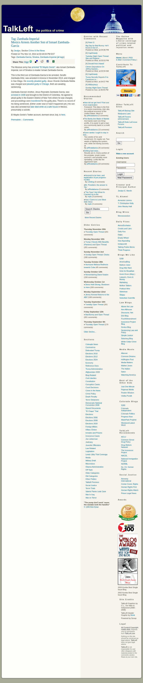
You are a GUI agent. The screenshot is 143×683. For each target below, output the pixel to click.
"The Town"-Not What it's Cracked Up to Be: (94, 193)
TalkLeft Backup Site (126, 111)
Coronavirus (90, 347)
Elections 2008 (91, 420)
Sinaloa (35, 57)
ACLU (123, 437)
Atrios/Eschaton (124, 225)
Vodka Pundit (126, 396)
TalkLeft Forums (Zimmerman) (124, 118)
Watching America (128, 375)
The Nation (125, 369)
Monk (132, 615)
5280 (121, 259)
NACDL (124, 456)
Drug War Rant (125, 268)
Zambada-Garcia (23, 57)
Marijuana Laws (124, 114)
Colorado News (92, 344)
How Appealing (124, 241)
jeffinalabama (92, 116)
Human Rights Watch (129, 490)
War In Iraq (90, 495)
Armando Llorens (125, 200)
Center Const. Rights (129, 484)
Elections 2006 (91, 417)
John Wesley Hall (125, 206)
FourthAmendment (128, 319)
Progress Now (127, 417)
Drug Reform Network (126, 446)
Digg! (26, 62)
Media (88, 458)
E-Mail (118, 60)
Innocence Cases (93, 436)
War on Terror (91, 498)
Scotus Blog (126, 327)
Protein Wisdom (127, 393)
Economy (89, 363)
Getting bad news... (92, 151)
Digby (120, 235)
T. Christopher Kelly (126, 203)
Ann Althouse (126, 309)
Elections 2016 (91, 354)
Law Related (91, 448)
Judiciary (89, 442)
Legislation (90, 451)
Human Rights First (129, 487)
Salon (123, 372)
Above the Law (127, 306)
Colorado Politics (128, 414)
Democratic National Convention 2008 (94, 404)
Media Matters (127, 362)
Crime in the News (37, 51)
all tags (60, 57)
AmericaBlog (124, 262)
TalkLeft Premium (125, 127)
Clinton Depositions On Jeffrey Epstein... (95, 68)
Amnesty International (126, 480)
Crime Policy (91, 394)
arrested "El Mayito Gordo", (44, 67)
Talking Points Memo (126, 247)
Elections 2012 (91, 357)
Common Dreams (128, 356)
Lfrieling (91, 182)
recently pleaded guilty (36, 81)
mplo (90, 197)
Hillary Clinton (91, 430)
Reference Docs (92, 366)
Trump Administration (94, 369)
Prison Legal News (128, 493)
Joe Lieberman (92, 439)
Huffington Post (127, 359)
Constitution (90, 381)
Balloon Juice (124, 265)
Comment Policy (129, 60)
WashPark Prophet (128, 420)
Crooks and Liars (125, 229)
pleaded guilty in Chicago (38, 84)
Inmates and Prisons (94, 433)
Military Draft (91, 461)
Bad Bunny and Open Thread (97, 315)
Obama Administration (94, 467)
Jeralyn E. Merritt (125, 191)
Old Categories (92, 476)
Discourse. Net (127, 313)
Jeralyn (17, 51)
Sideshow (123, 292)
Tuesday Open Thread (94, 305)
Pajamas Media (127, 390)
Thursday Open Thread (94, 232)
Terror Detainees (92, 400)
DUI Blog (124, 316)
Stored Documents (93, 408)
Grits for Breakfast (126, 271)
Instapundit (122, 244)
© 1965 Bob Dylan (91, 507)
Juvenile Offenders (93, 445)
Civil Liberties (91, 378)
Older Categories (92, 473)
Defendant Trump (93, 350)
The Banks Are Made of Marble (96, 119)
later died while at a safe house (44, 107)
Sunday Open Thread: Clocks (97, 255)
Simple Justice (127, 335)
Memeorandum (124, 216)
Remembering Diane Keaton (96, 275)
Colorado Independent (126, 409)
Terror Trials (90, 488)
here (63, 115)
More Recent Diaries (93, 217)
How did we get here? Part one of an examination (96, 104)
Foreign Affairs (91, 427)
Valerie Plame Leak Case (96, 491)
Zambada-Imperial (48, 57)
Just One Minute (127, 387)
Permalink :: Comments (22, 119)
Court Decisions (92, 387)
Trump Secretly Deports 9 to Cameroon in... (97, 78)
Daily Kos (121, 232)
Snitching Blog (127, 339)
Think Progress (124, 250)
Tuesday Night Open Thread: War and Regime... (97, 57)
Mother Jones (126, 366)
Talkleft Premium (92, 482)
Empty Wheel (123, 238)
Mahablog (123, 282)
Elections (89, 414)
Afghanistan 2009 (93, 372)
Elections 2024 (91, 360)
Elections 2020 (91, 424)
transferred (36, 101)
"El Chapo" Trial (92, 411)
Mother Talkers (125, 286)
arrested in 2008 (18, 95)
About (125, 58)
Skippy (122, 295)
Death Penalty (91, 397)
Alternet (124, 353)
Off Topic (89, 470)
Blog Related (91, 375)
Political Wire (124, 289)
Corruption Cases (93, 384)
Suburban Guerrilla (127, 298)
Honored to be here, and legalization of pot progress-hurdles (95, 177)
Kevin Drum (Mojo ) (127, 274)
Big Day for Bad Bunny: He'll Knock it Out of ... (97, 47)
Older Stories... (90, 332)
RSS (131, 58)
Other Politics (91, 479)
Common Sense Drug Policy (127, 441)
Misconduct (90, 464)
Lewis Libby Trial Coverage (96, 454)
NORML (124, 464)
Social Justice (91, 485)
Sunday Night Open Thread (97, 88)
